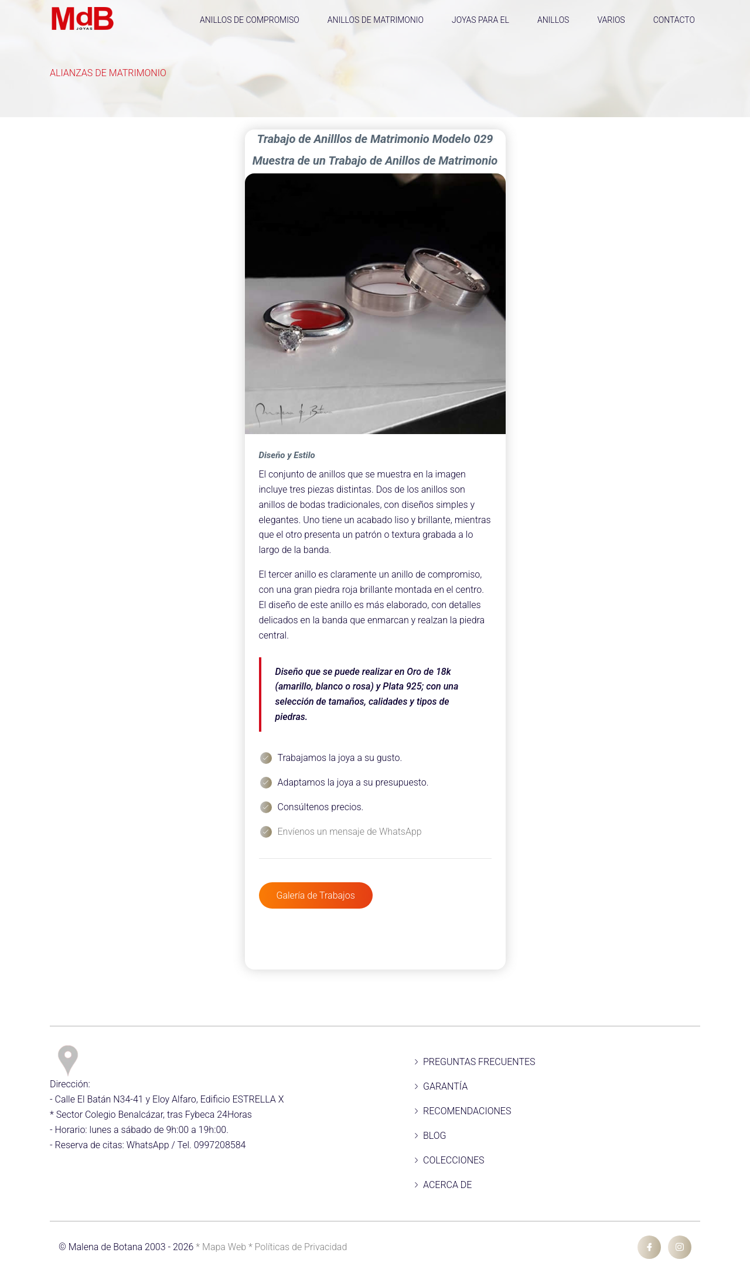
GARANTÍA (445, 1086)
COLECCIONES (454, 1160)
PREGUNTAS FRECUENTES (479, 1061)
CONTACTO (674, 20)
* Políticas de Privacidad (297, 1246)
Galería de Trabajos (316, 895)
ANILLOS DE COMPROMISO (249, 20)
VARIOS (611, 20)
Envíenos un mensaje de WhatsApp (350, 831)
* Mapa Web (222, 1246)
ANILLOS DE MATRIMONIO (376, 20)
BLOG (434, 1135)
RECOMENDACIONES (467, 1111)
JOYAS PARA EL (480, 20)
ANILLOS (553, 20)
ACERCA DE (447, 1184)
